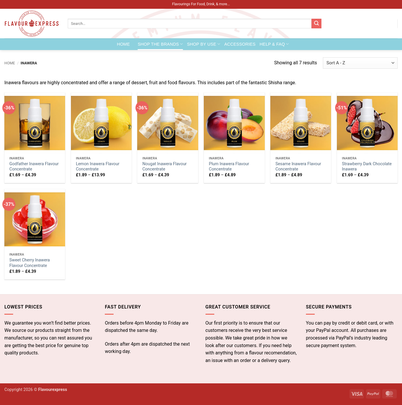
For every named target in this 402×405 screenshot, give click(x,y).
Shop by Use (203, 44)
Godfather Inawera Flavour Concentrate (34, 166)
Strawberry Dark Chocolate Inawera (366, 166)
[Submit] (316, 24)
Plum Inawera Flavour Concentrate (229, 166)
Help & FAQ (274, 44)
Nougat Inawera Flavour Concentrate (164, 166)
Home (123, 44)
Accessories (239, 44)
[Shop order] (360, 63)
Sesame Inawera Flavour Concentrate (298, 166)
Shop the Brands (160, 44)
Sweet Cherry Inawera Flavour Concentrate (29, 263)
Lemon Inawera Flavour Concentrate (97, 166)
